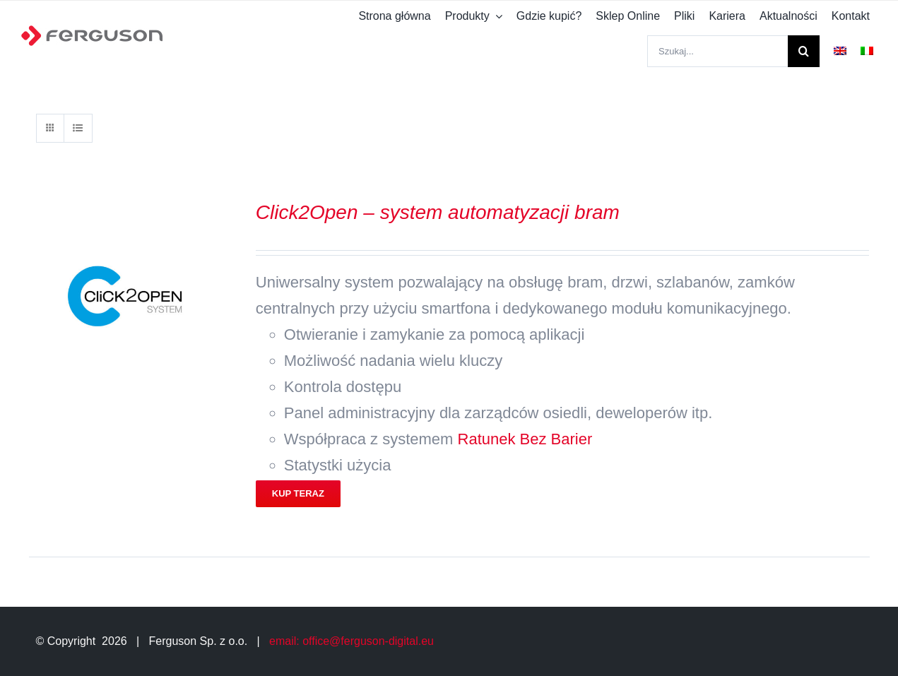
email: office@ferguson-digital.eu (351, 641)
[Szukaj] (804, 51)
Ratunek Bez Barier (525, 439)
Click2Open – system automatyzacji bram (438, 212)
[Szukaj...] (717, 51)
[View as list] (78, 128)
